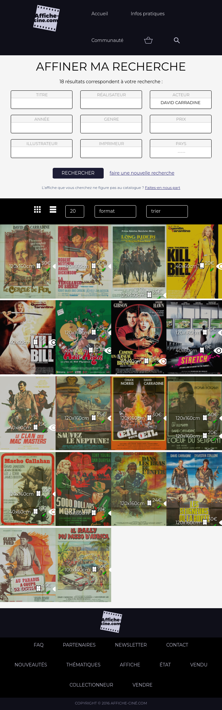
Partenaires (79, 645)
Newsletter (131, 645)
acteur (180, 99)
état (165, 665)
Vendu (198, 665)
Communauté (107, 40)
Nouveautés (31, 665)
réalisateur (111, 99)
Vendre (142, 685)
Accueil (99, 14)
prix (180, 124)
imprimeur (111, 148)
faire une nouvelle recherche (142, 173)
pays (181, 149)
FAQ (39, 645)
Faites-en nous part (162, 187)
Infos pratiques (147, 14)
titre (41, 99)
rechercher (78, 173)
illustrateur (41, 148)
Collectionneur (91, 685)
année (41, 124)
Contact (177, 645)
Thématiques (83, 665)
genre (111, 125)
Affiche (130, 665)
